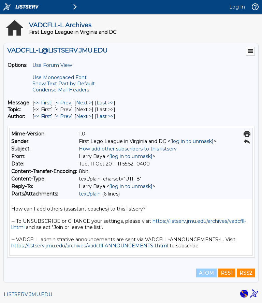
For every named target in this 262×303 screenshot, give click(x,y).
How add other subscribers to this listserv (128, 149)
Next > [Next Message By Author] (84, 116)
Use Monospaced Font (59, 77)
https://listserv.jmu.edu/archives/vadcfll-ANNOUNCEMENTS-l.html (89, 246)
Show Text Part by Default (63, 84)
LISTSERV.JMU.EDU (28, 294)
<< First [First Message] (42, 103)
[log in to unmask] (192, 141)
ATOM (206, 273)
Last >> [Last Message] (105, 103)
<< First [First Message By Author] (42, 116)
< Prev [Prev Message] (63, 103)
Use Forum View (52, 65)
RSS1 (227, 273)
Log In (237, 7)
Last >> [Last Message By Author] (105, 116)
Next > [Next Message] (84, 103)
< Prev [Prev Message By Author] (63, 116)
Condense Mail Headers (60, 90)
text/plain (90, 194)
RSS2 (245, 273)
